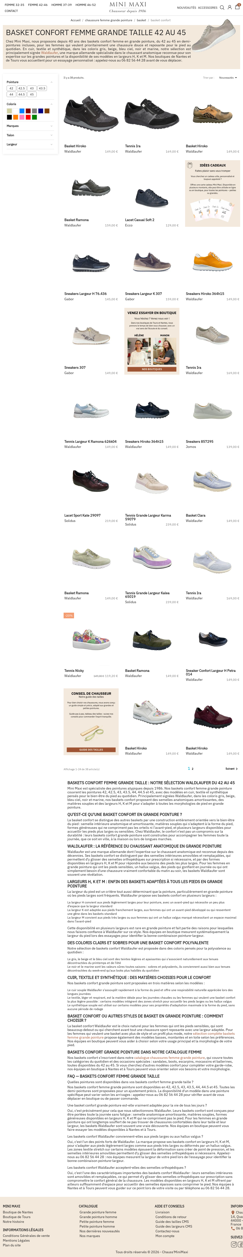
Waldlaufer (49, 52)
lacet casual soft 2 (139, 220)
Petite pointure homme (97, 1226)
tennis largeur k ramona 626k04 (90, 441)
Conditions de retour (171, 1217)
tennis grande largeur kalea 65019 (147, 595)
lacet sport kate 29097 (82, 515)
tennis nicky (74, 670)
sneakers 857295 (199, 441)
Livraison (162, 1212)
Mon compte (164, 1236)
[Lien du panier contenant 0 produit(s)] (237, 8)
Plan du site (12, 1245)
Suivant (232, 769)
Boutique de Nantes (18, 1212)
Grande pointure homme (98, 1217)
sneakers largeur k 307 (143, 294)
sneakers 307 (75, 367)
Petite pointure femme (96, 1221)
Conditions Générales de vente (26, 1235)
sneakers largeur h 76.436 (85, 294)
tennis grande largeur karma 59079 (148, 517)
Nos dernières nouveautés (99, 1231)
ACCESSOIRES (207, 7)
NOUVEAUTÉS (186, 7)
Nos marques (89, 1236)
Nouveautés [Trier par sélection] (228, 77)
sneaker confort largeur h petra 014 (211, 672)
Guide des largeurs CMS (173, 1226)
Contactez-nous (167, 1231)
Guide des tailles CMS (172, 1221)
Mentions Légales (16, 1240)
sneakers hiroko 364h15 (205, 294)
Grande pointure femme (97, 1212)
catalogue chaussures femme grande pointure (169, 1057)
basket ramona (76, 220)
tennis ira (132, 146)
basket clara (195, 515)
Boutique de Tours (17, 1217)
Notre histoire (13, 1221)
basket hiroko (75, 146)
